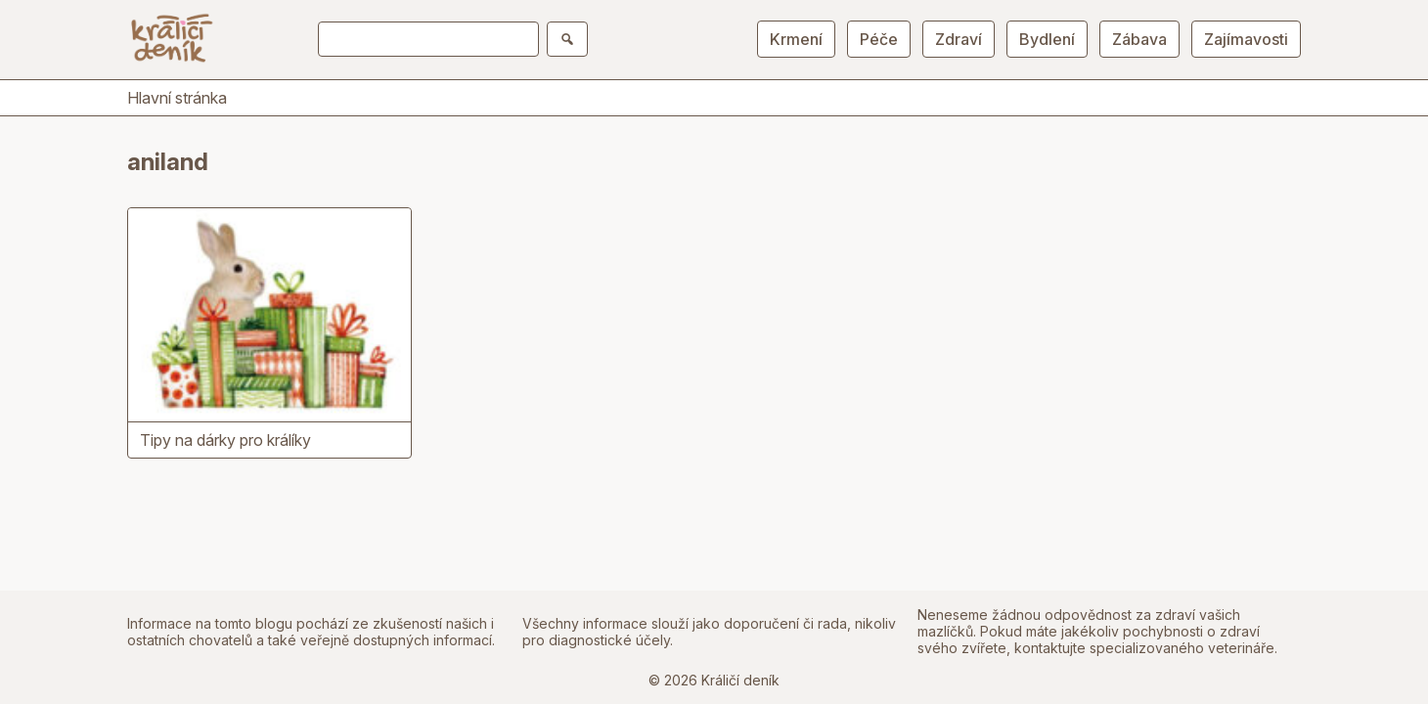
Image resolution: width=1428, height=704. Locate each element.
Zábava (1139, 39)
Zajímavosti (1246, 39)
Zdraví (958, 39)
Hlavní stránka (177, 98)
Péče (879, 39)
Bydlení (1047, 39)
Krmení (796, 39)
